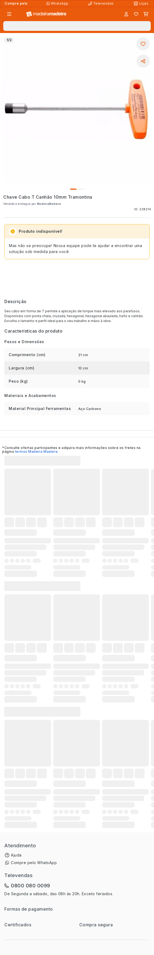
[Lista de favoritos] (136, 14)
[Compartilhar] (143, 61)
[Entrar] (126, 14)
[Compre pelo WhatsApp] (58, 3)
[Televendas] (101, 3)
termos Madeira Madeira (36, 451)
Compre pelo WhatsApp (34, 862)
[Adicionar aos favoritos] (143, 43)
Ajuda (16, 855)
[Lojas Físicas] (141, 3)
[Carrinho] (146, 14)
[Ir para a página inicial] (46, 14)
